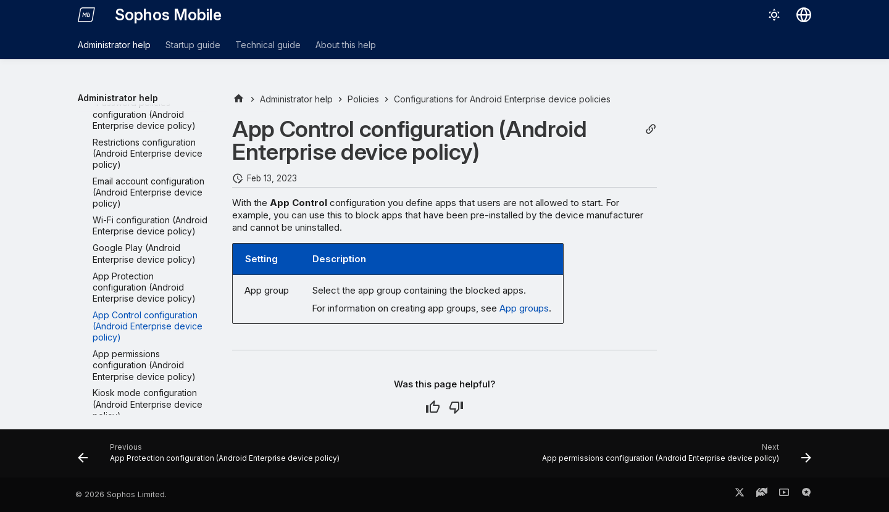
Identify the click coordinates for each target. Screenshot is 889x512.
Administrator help (114, 44)
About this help (345, 44)
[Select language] (803, 14)
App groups (524, 308)
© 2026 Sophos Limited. (121, 494)
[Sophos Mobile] (86, 14)
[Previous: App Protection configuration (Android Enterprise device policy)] (211, 457)
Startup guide (192, 44)
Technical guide (268, 44)
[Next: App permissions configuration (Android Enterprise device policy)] (674, 457)
